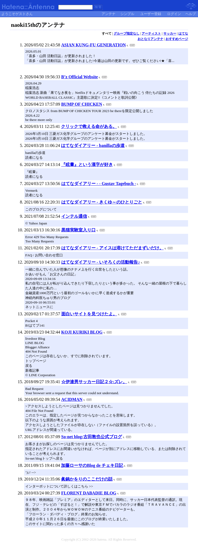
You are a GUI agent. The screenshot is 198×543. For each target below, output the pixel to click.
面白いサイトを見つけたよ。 (89, 314)
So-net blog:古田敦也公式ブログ (91, 436)
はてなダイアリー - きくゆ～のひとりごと (101, 202)
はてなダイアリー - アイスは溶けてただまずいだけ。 (112, 248)
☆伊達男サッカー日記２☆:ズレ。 (94, 381)
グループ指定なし (126, 33)
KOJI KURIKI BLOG (82, 332)
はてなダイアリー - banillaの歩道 (92, 145)
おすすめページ (176, 39)
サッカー (169, 33)
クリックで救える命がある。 (89, 126)
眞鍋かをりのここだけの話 (87, 479)
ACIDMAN (71, 399)
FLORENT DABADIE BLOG (88, 493)
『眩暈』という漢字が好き (87, 164)
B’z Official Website (79, 77)
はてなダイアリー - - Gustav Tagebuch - (98, 183)
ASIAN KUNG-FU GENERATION (93, 45)
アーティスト (151, 33)
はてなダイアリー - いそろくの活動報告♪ (100, 262)
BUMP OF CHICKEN (81, 104)
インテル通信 (74, 216)
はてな (183, 33)
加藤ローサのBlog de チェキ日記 (92, 465)
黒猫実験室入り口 (78, 230)
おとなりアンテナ (150, 39)
